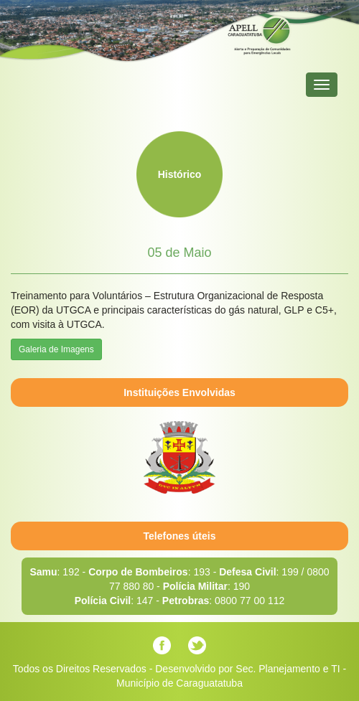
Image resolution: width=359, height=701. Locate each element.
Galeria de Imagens (56, 349)
